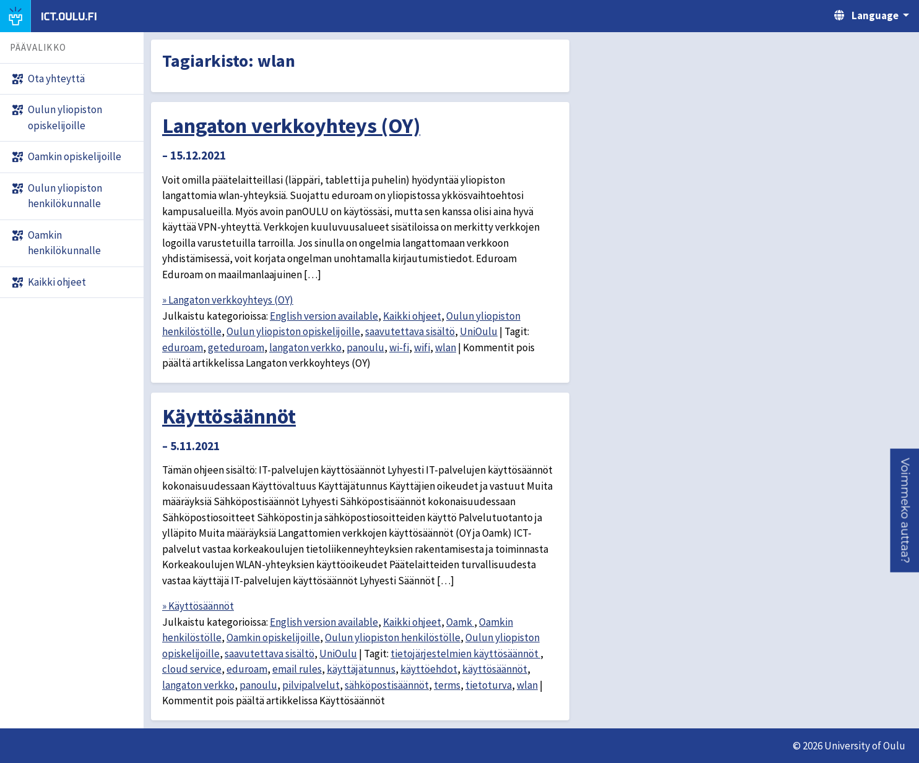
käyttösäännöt (494, 669)
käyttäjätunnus (361, 669)
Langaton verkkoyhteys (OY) (291, 126)
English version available (324, 316)
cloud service (192, 669)
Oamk (460, 622)
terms (447, 685)
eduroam (182, 347)
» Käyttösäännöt (198, 606)
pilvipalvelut (311, 685)
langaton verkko (305, 347)
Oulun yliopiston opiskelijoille (293, 331)
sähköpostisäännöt (387, 685)
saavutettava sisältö (410, 331)
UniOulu (479, 331)
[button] (904, 510)
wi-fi (399, 347)
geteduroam (236, 347)
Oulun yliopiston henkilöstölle (392, 637)
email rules (297, 669)
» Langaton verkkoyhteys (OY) (227, 300)
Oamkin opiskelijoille (273, 637)
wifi (422, 347)
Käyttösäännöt (229, 416)
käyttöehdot (428, 669)
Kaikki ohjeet (412, 316)
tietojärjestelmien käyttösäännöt (465, 653)
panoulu (365, 347)
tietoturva (488, 685)
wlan (445, 347)
